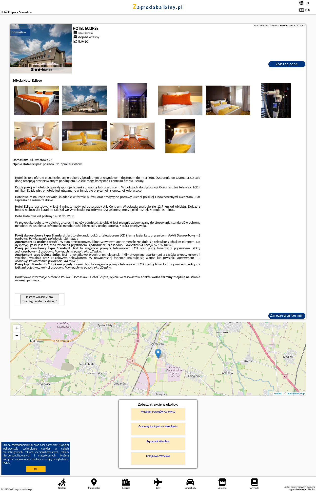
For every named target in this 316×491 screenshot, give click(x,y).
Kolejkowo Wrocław (158, 456)
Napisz (311, 489)
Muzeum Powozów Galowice (158, 411)
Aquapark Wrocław (158, 441)
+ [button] (17, 328)
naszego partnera (27, 280)
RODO (6, 462)
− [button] (17, 336)
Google (63, 445)
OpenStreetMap (296, 393)
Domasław (18, 32)
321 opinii (61, 164)
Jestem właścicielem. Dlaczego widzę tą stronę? (39, 299)
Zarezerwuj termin (287, 315)
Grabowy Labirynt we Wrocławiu (158, 426)
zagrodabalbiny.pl (158, 7)
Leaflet (277, 393)
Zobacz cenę (287, 64)
